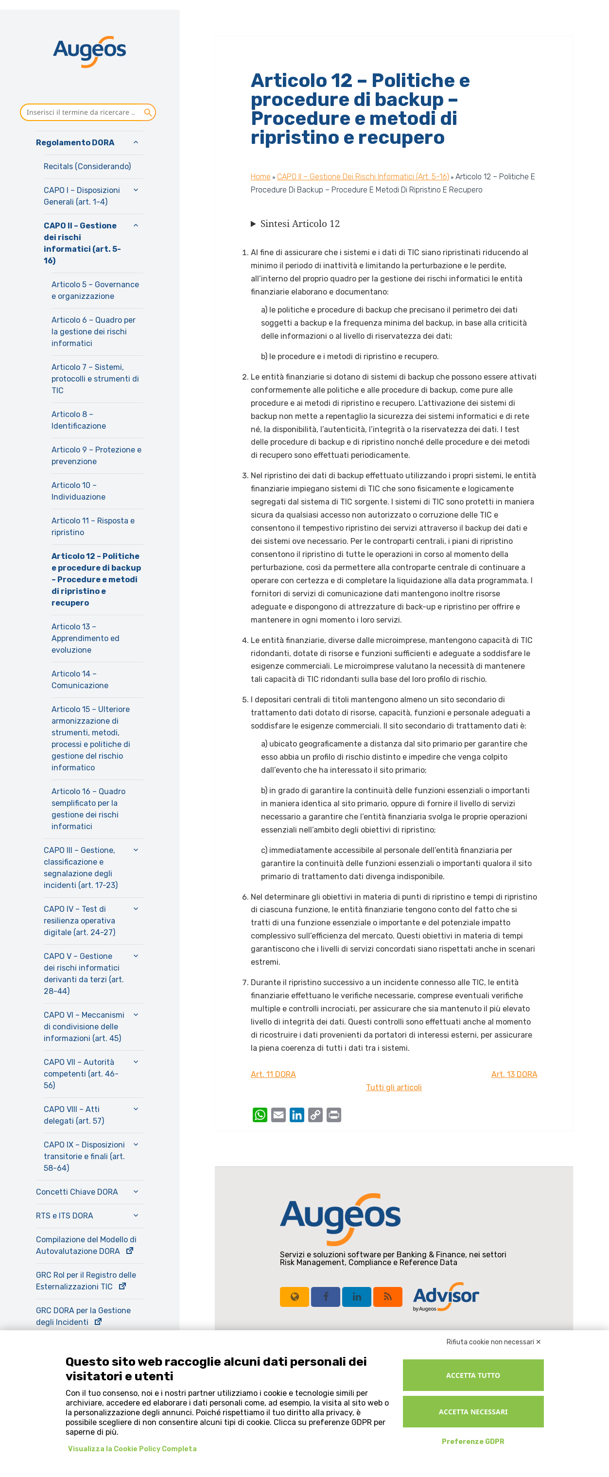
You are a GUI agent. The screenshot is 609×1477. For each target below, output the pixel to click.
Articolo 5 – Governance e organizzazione (95, 290)
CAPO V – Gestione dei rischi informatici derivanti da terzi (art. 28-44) (84, 974)
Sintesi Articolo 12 (300, 223)
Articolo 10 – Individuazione (78, 491)
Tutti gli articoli (394, 1087)
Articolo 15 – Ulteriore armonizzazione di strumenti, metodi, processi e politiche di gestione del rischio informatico (91, 738)
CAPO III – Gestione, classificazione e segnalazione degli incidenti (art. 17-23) (81, 868)
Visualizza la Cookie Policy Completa (132, 1449)
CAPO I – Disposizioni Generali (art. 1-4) (82, 196)
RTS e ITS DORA (64, 1215)
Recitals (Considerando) (87, 166)
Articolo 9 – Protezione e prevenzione (96, 455)
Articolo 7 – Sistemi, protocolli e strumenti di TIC (95, 379)
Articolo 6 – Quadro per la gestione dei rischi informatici (94, 331)
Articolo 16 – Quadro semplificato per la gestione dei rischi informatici (88, 809)
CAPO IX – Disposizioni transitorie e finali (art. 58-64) (84, 1156)
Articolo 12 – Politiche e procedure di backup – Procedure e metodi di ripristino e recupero (96, 580)
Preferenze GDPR (473, 1442)
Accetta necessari (473, 1411)
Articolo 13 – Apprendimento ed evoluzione (86, 638)
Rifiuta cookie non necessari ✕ (494, 1342)
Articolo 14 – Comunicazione (80, 679)
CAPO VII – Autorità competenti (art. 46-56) (81, 1074)
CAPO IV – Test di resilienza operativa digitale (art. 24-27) (79, 920)
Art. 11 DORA (273, 1074)
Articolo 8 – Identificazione (79, 420)
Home (261, 176)
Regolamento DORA (75, 142)
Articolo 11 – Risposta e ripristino (93, 526)
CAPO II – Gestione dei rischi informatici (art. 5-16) (82, 243)
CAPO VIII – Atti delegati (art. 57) (74, 1115)
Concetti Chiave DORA (77, 1192)
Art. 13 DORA (514, 1074)
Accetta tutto (473, 1375)
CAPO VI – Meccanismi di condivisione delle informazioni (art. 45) (84, 1026)
